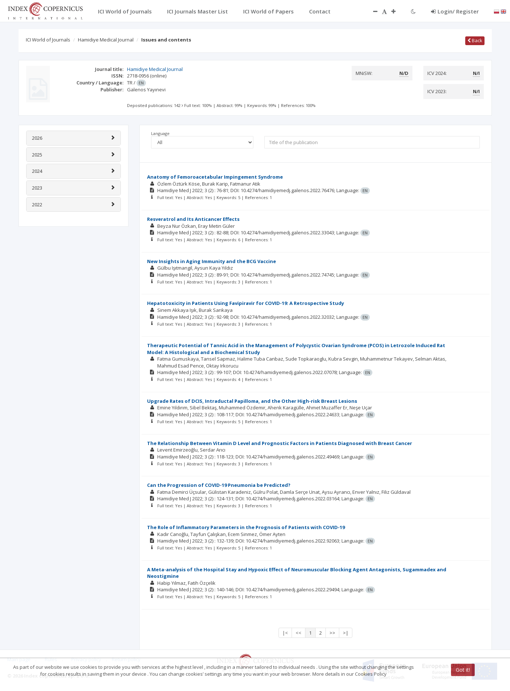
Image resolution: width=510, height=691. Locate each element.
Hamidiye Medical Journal (106, 39)
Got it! (463, 669)
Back (474, 40)
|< (285, 633)
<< (298, 633)
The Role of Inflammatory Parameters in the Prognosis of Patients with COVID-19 (246, 527)
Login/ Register (455, 11)
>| (345, 633)
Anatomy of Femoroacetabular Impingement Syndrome (215, 177)
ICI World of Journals (48, 39)
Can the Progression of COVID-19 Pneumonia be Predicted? (218, 485)
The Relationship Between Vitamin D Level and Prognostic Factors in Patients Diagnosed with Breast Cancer (279, 443)
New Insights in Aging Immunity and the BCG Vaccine (211, 261)
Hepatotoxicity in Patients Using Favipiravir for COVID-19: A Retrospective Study (245, 303)
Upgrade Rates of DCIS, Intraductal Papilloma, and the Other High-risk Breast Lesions (252, 401)
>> (332, 633)
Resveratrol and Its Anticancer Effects (193, 219)
